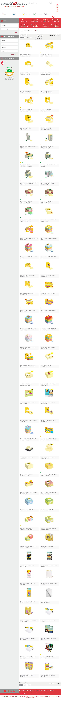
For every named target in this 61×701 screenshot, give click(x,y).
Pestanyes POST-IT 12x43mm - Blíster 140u (27, 565)
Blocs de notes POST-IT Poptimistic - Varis (28, 257)
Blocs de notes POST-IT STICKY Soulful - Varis (27, 348)
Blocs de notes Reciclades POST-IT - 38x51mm (29, 147)
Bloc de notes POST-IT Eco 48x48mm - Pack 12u (26, 202)
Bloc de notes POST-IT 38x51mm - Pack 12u (25, 55)
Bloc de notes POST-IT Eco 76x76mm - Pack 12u (47, 202)
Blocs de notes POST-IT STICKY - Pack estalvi (48, 294)
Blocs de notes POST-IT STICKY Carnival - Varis (48, 348)
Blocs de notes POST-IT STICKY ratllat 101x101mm (48, 384)
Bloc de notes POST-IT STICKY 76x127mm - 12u (27, 294)
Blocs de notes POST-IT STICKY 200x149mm (27, 402)
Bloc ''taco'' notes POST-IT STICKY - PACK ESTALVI (28, 493)
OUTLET (49, 14)
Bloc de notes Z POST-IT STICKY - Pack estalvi (49, 439)
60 (25, 37)
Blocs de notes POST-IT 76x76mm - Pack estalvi (26, 110)
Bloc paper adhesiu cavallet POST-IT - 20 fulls (49, 584)
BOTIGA (26, 690)
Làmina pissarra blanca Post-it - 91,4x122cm (27, 639)
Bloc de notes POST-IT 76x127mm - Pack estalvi (46, 129)
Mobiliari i (45, 20)
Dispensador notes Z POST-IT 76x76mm (27, 457)
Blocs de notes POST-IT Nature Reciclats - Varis (48, 184)
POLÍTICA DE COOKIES (22, 693)
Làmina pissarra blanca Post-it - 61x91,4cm (48, 621)
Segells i (45, 25)
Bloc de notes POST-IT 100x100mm (46, 366)
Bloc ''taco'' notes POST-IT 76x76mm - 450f (26, 475)
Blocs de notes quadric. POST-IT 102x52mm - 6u (48, 221)
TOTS (21, 37)
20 (30, 37)
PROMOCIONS (8, 14)
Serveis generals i (55, 25)
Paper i (24, 20)
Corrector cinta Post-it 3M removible (47, 547)
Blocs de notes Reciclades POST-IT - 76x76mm (49, 165)
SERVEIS (23, 690)
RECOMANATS (28, 14)
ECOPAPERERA (39, 14)
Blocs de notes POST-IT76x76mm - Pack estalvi (46, 92)
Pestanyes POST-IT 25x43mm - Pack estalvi (48, 657)
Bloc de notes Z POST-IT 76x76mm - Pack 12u (28, 421)
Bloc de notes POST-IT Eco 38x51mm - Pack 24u (47, 147)
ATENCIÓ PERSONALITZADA (40, 690)
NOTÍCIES (29, 690)
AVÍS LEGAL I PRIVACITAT (50, 690)
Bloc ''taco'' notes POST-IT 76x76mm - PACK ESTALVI (26, 529)
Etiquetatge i (34, 25)
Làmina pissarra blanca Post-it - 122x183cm (27, 657)
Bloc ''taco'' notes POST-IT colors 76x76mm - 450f (48, 493)
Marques (30, 30)
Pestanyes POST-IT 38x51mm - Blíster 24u (48, 676)
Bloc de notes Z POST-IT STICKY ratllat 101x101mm (48, 457)
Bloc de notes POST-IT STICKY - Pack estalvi (28, 366)
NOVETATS (18, 14)
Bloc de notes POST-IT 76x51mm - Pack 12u (25, 74)
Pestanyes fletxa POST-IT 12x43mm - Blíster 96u (49, 565)
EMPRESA (20, 690)
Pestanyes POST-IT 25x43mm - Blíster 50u (48, 639)
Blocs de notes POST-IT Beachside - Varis (49, 257)
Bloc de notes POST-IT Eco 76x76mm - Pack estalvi (26, 165)
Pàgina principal (23, 30)
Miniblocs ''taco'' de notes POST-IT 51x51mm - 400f (28, 547)
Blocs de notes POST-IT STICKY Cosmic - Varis (27, 329)
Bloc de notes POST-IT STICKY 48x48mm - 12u (27, 276)
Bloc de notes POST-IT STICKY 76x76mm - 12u (48, 276)
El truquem (4, 63)
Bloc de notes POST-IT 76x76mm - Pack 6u (46, 74)
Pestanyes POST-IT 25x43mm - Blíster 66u (28, 676)
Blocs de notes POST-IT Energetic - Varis (49, 239)
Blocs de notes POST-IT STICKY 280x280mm (48, 402)
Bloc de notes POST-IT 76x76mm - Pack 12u (25, 92)
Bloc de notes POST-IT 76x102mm (46, 110)
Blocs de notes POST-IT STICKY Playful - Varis (48, 329)
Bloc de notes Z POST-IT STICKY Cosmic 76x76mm (28, 439)
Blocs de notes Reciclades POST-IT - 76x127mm (29, 184)
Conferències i (55, 20)
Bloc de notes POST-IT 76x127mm (25, 129)
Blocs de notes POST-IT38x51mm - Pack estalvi (46, 55)
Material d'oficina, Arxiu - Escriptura (24, 25)
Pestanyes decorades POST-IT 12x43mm (27, 584)
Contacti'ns (4, 62)
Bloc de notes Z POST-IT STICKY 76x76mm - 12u (48, 421)
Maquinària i (34, 20)
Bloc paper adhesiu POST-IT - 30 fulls (45, 602)
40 (28, 37)
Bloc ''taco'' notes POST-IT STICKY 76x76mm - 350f (49, 475)
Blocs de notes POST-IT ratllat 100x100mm (26, 384)
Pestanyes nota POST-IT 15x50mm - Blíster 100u (28, 621)
